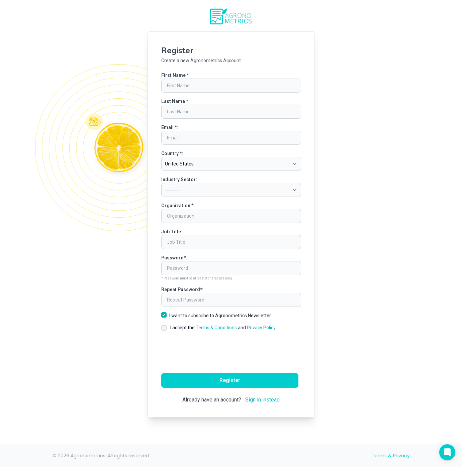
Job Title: (171, 231)
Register (229, 380)
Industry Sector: (179, 179)
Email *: (169, 127)
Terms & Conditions (217, 327)
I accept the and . (224, 327)
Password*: (174, 257)
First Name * (175, 75)
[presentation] (231, 352)
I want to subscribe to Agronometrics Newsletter (220, 315)
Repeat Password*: (182, 289)
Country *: (172, 153)
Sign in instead (262, 399)
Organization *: (178, 205)
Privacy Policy (262, 327)
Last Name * (174, 101)
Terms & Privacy (391, 455)
